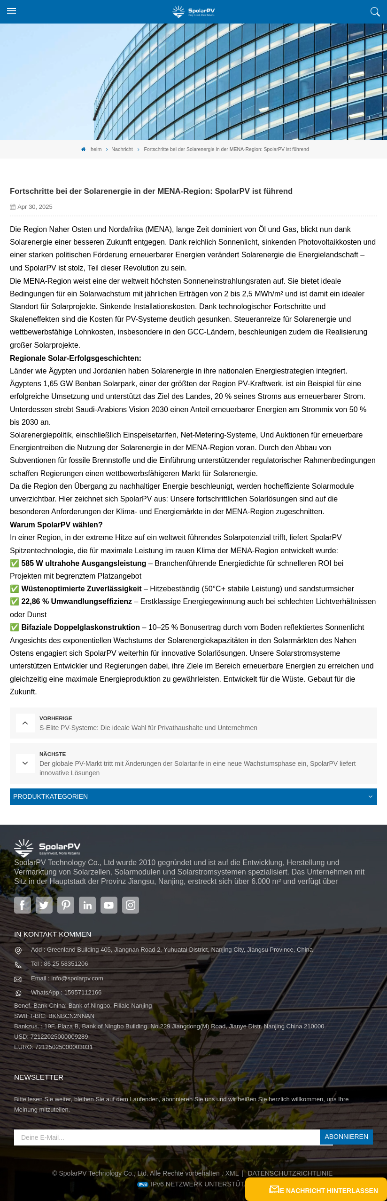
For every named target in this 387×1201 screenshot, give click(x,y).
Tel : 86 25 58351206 (59, 958)
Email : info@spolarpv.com (67, 972)
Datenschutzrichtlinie (290, 1166)
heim (92, 149)
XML (232, 1166)
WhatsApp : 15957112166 (66, 986)
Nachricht (122, 148)
